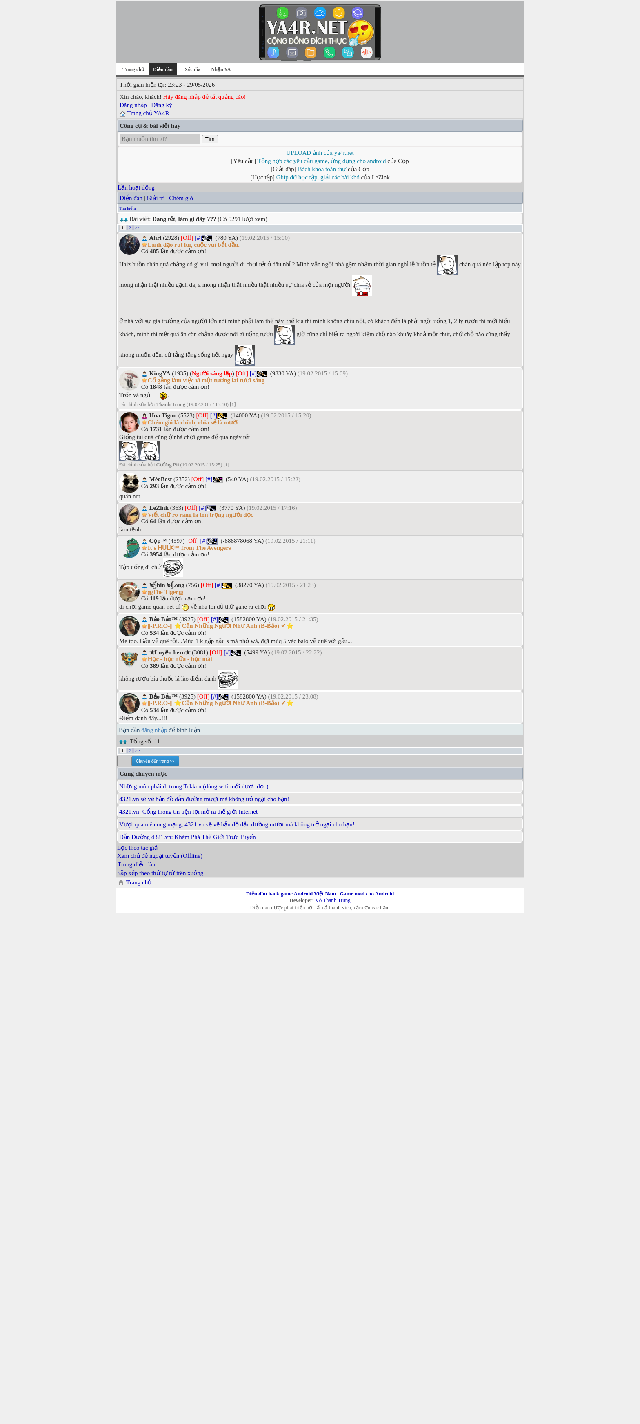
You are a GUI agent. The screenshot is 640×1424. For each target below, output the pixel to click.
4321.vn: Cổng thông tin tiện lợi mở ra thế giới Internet (188, 811)
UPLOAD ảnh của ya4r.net (319, 153)
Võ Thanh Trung (332, 900)
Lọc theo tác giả (137, 847)
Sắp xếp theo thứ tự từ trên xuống (160, 873)
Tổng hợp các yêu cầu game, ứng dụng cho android (322, 161)
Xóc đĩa (192, 69)
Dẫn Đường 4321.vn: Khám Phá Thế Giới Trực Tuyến (187, 837)
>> (137, 227)
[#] (198, 237)
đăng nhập (154, 730)
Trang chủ (133, 69)
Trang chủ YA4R (148, 113)
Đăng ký (161, 105)
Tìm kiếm (127, 208)
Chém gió (181, 198)
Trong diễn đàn (136, 864)
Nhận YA (221, 69)
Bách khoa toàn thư (322, 169)
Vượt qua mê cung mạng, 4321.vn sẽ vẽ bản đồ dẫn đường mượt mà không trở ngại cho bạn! (237, 824)
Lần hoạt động (136, 187)
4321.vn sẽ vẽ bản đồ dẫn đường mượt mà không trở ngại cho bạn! (204, 799)
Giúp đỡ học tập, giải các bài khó (318, 177)
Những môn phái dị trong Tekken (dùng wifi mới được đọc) (193, 786)
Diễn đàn (131, 198)
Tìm (210, 139)
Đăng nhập (133, 105)
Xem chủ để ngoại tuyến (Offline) (159, 856)
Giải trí (155, 198)
